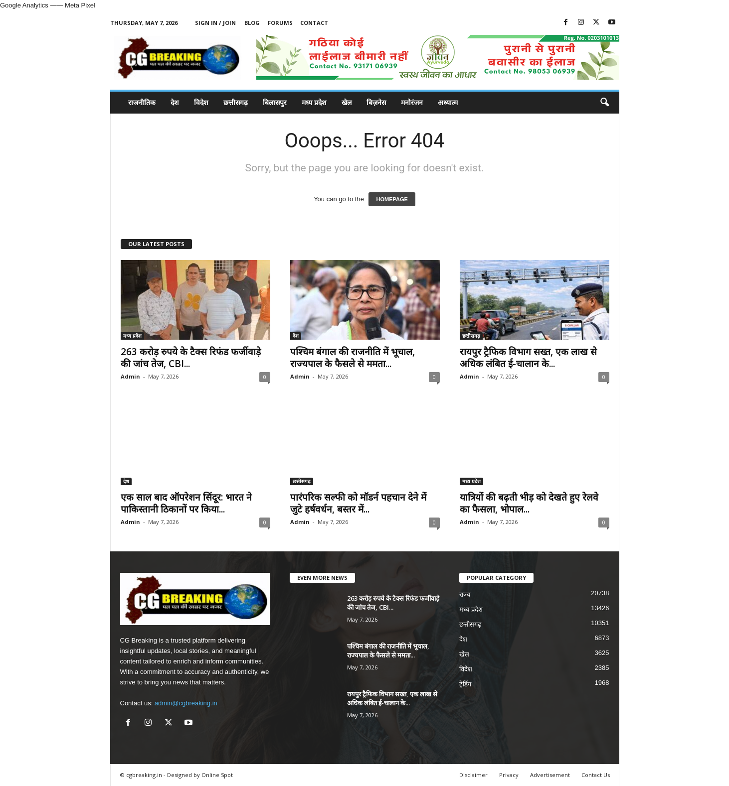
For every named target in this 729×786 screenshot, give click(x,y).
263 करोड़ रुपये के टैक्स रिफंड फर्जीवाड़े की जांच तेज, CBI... (191, 357)
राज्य (465, 594)
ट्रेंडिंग (465, 684)
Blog (252, 22)
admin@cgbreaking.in (186, 703)
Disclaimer (473, 775)
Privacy (509, 775)
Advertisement (550, 775)
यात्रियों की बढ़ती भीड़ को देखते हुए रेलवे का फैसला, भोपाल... (529, 503)
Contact (314, 22)
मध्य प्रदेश (314, 102)
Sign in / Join (215, 22)
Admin (130, 376)
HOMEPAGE (391, 199)
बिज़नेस (376, 102)
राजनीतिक (142, 102)
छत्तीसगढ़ (235, 102)
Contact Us (595, 775)
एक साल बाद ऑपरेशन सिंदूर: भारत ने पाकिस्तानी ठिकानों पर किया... (186, 503)
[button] (604, 103)
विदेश (201, 102)
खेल (347, 102)
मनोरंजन (412, 102)
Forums (280, 22)
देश (175, 102)
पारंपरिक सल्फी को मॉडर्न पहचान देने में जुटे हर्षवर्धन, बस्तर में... (358, 503)
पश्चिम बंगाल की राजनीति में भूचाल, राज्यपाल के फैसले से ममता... (352, 357)
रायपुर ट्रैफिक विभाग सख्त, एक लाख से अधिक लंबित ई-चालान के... (528, 357)
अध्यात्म (448, 102)
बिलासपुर (275, 102)
